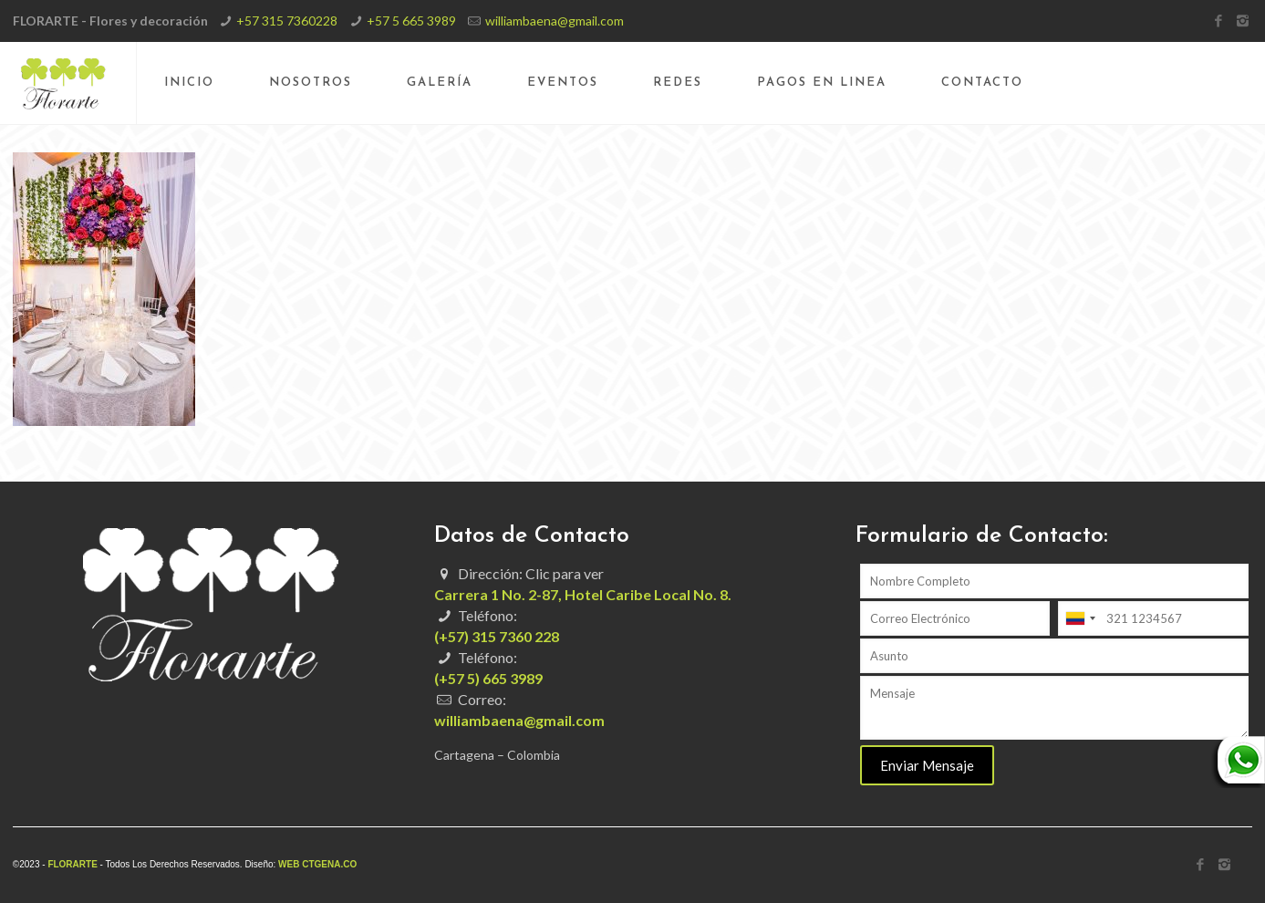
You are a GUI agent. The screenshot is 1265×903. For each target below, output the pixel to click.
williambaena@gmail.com (554, 20)
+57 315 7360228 (286, 20)
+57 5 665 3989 (411, 20)
